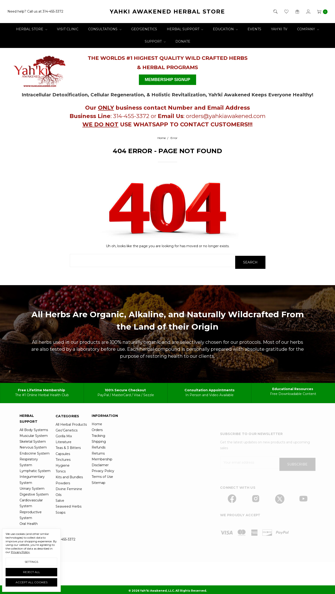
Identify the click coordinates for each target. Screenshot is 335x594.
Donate (182, 41)
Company (308, 29)
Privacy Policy (103, 487)
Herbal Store (31, 29)
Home (97, 440)
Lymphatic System (35, 487)
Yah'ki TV (279, 29)
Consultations (104, 29)
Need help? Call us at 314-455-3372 (35, 11)
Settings (31, 562)
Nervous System (33, 464)
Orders (97, 446)
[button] (41, 69)
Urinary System (32, 505)
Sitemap (98, 499)
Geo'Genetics (144, 29)
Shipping (99, 458)
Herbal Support (185, 29)
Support (155, 41)
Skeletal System (33, 458)
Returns (98, 469)
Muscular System (34, 452)
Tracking (98, 452)
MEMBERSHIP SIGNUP (167, 79)
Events (254, 29)
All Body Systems (34, 446)
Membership (102, 475)
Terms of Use (102, 493)
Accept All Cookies (31, 582)
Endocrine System (35, 469)
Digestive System (34, 511)
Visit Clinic (67, 29)
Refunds (98, 464)
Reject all (31, 572)
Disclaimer (100, 481)
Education (225, 29)
